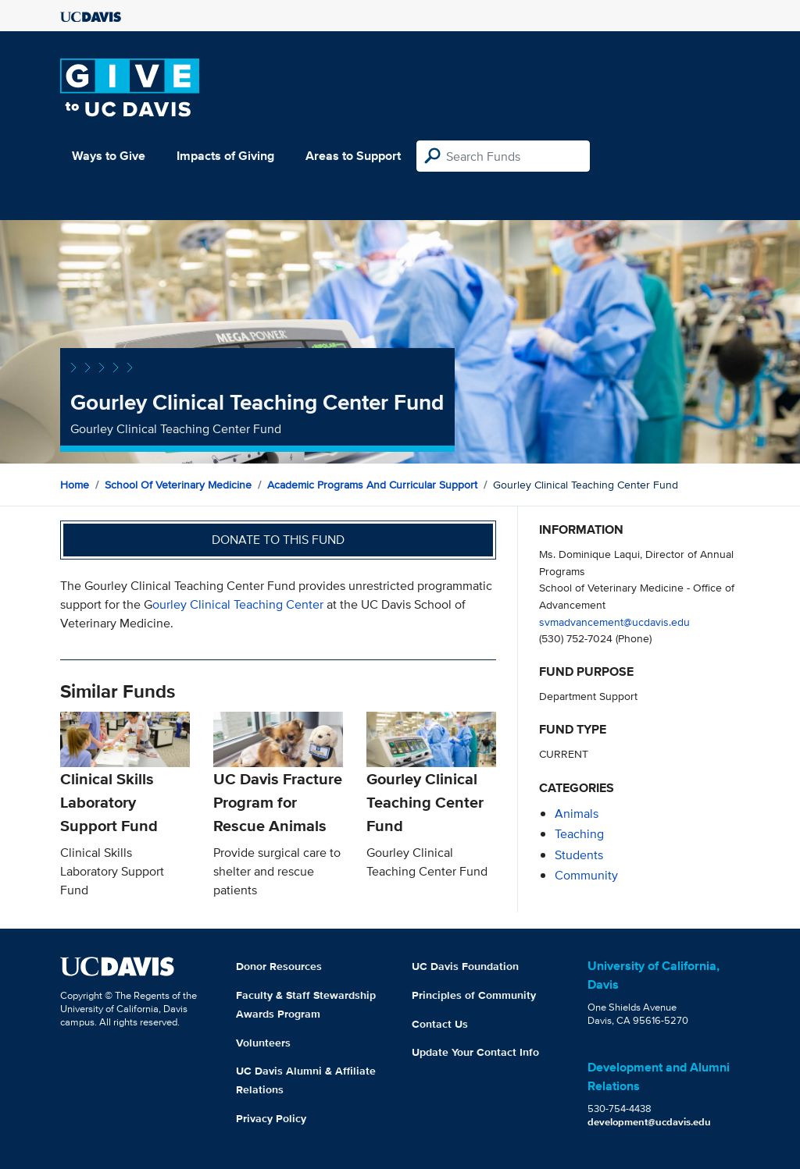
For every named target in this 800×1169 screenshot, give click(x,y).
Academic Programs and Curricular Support (372, 484)
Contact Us (440, 1024)
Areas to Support (353, 156)
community (586, 875)
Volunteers (263, 1042)
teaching (579, 834)
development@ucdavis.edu (649, 1121)
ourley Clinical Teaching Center (237, 604)
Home (74, 484)
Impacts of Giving (225, 156)
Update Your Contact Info (475, 1052)
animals (576, 814)
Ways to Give (108, 156)
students (579, 855)
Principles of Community (474, 995)
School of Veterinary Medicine (178, 484)
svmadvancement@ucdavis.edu (614, 621)
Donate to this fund (278, 540)
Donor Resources (279, 966)
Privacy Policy (271, 1118)
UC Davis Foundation (465, 966)
